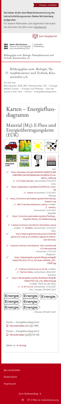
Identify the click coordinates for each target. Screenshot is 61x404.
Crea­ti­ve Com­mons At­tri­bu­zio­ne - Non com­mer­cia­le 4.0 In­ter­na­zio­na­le (33, 247)
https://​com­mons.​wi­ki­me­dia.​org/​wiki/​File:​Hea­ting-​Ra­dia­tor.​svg (33, 200)
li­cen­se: (30, 192)
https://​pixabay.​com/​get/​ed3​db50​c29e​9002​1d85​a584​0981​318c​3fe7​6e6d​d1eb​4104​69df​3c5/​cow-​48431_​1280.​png (33, 175)
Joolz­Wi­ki (29, 228)
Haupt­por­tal (40, 27)
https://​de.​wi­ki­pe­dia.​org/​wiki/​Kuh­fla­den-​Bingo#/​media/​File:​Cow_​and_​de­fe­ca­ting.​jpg (34, 279)
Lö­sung (22, 345)
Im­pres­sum (10, 383)
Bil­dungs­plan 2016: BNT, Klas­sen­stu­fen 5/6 (25, 85)
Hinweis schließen (46, 5)
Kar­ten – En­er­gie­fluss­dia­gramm (40, 91)
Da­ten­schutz (10, 376)
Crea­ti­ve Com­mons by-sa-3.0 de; (33, 269)
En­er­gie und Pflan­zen (32, 88)
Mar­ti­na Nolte (26, 272)
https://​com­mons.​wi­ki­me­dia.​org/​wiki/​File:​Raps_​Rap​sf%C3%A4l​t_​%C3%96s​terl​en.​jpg (34, 217)
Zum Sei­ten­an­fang (30, 393)
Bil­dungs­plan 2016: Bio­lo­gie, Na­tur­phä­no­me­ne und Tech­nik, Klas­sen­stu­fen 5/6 (29, 56)
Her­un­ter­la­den (17, 325)
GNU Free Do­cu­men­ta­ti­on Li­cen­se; (32, 204)
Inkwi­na (51, 207)
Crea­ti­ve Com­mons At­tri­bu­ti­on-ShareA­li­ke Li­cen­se (33, 225)
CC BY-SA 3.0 (27, 286)
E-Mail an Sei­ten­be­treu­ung (43, 399)
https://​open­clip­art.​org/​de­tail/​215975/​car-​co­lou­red (33, 188)
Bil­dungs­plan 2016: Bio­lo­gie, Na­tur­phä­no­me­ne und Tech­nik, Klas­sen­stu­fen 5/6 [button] (31, 73)
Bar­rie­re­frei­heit (12, 370)
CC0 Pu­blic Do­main (25, 181)
